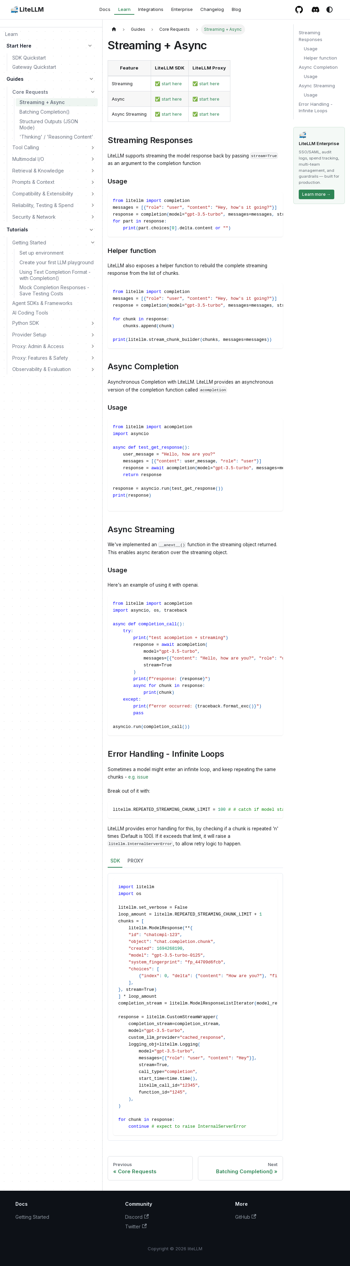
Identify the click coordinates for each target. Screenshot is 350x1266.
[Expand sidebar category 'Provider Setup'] (93, 335)
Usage (311, 48)
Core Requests (30, 92)
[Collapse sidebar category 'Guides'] (91, 79)
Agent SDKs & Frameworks (42, 303)
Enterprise (182, 9)
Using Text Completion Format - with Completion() (55, 275)
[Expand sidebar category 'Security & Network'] (93, 217)
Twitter (136, 1226)
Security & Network (34, 217)
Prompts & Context (33, 182)
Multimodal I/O (28, 159)
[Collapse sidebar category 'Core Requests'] (93, 92)
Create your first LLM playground (56, 262)
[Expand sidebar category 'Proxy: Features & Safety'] (93, 358)
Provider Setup (29, 334)
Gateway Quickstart (34, 67)
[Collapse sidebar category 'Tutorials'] (91, 230)
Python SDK (25, 323)
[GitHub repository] (299, 9)
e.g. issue (138, 777)
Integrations (150, 9)
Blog (236, 9)
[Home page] (114, 29)
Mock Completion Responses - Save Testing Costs (54, 290)
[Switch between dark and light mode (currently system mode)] (329, 9)
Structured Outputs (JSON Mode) (48, 124)
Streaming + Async (42, 102)
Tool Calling (25, 147)
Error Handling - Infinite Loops (316, 107)
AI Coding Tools (30, 313)
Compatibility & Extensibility (42, 193)
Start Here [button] (18, 46)
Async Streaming (317, 85)
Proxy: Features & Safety (40, 358)
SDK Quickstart (29, 58)
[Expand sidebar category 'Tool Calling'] (93, 147)
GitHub (245, 1217)
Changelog (212, 9)
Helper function (320, 58)
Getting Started (29, 242)
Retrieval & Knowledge (38, 171)
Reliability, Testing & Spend (42, 205)
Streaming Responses (310, 36)
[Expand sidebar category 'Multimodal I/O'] (93, 159)
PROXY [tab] (135, 861)
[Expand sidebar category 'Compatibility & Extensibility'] (93, 194)
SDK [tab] (115, 861)
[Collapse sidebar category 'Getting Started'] (93, 242)
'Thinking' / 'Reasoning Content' (56, 137)
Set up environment (41, 253)
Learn (124, 9)
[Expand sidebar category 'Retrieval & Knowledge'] (93, 170)
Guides (15, 79)
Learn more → (316, 194)
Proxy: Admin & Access (38, 346)
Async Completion (318, 67)
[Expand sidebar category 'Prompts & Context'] (93, 182)
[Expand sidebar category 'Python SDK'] (93, 323)
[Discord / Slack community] (315, 9)
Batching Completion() (44, 112)
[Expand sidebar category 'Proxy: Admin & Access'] (93, 346)
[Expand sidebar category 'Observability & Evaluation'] (93, 369)
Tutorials (17, 229)
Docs (104, 9)
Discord (137, 1217)
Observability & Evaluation (41, 369)
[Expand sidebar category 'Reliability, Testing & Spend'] (93, 205)
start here (172, 83)
